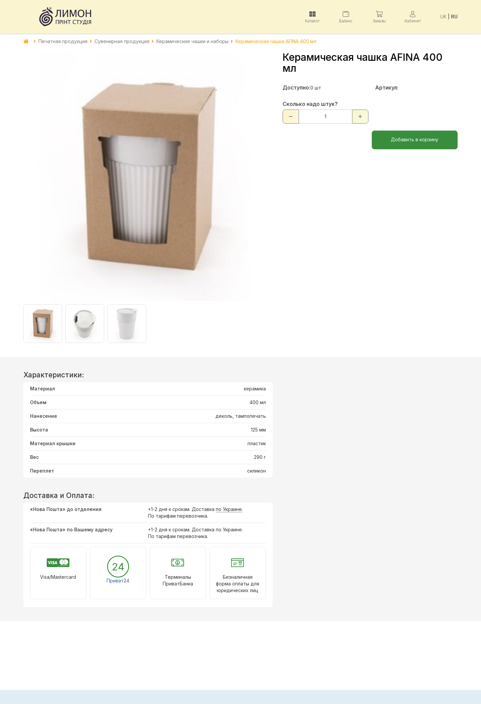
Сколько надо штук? (310, 104)
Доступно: (296, 87)
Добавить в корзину (414, 139)
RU (454, 16)
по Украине (229, 509)
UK (443, 16)
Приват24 (118, 580)
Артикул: (386, 87)
